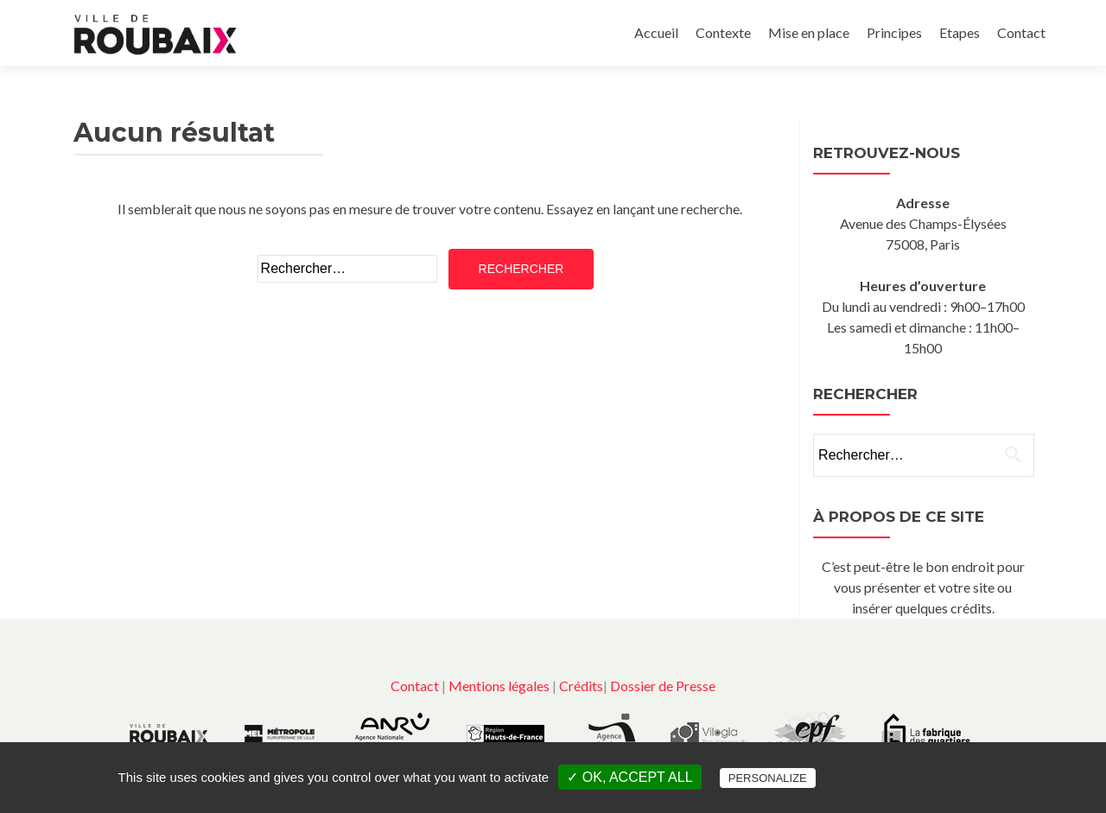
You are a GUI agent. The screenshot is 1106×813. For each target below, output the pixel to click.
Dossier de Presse (662, 685)
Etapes (959, 32)
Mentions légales (499, 685)
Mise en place (808, 32)
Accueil (656, 32)
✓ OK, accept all (629, 777)
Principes (894, 32)
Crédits (581, 685)
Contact (1021, 32)
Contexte (723, 32)
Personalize (767, 778)
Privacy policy (916, 777)
